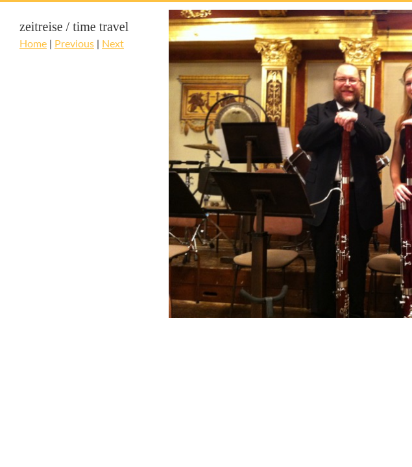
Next (113, 43)
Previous (74, 43)
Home (33, 43)
